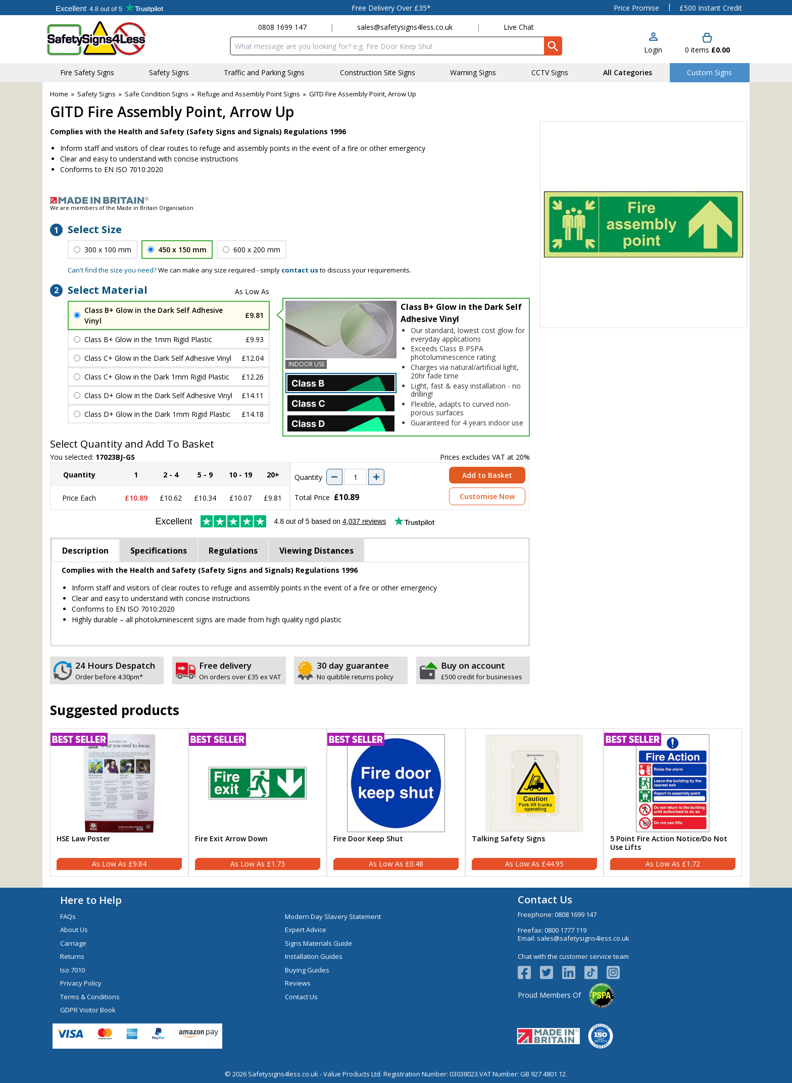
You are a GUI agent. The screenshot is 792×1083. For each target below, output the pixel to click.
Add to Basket (487, 475)
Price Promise (636, 8)
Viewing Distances (316, 550)
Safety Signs (96, 93)
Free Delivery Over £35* (391, 8)
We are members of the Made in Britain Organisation (121, 207)
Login (653, 50)
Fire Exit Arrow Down (231, 839)
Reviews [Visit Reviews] (298, 983)
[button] (653, 43)
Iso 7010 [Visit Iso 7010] (72, 969)
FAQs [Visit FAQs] (68, 916)
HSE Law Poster (83, 839)
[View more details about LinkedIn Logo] (573, 972)
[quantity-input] (355, 477)
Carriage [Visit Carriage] (73, 943)
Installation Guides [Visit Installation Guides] (313, 956)
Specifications (158, 550)
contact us (299, 270)
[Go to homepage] (105, 38)
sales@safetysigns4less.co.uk (405, 27)
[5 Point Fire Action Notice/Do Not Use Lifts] (673, 802)
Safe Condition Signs (156, 93)
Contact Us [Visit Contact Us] (301, 996)
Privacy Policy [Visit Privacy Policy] (81, 983)
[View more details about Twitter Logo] (551, 972)
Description (85, 550)
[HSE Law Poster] (119, 802)
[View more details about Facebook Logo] (529, 972)
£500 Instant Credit (710, 8)
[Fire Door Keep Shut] (396, 802)
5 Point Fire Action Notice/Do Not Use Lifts (668, 843)
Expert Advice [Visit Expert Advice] (305, 929)
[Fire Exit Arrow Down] (257, 802)
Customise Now (487, 496)
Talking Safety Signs (508, 839)
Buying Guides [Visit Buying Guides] (307, 969)
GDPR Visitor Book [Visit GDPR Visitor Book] (88, 1009)
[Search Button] (553, 46)
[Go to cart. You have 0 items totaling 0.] (707, 43)
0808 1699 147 (282, 27)
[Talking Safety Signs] (534, 802)
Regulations (233, 550)
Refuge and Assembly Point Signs (248, 93)
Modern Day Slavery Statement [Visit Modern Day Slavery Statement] (333, 916)
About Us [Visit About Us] (74, 929)
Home (59, 93)
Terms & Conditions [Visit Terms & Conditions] (90, 996)
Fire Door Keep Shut (368, 839)
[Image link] (396, 200)
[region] (119, 783)
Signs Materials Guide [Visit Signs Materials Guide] (318, 943)
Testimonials (109, 8)
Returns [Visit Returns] (72, 956)
